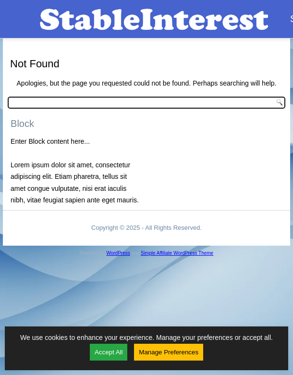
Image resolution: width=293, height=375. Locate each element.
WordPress (118, 253)
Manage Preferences (168, 352)
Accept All (109, 352)
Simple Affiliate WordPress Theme (177, 253)
